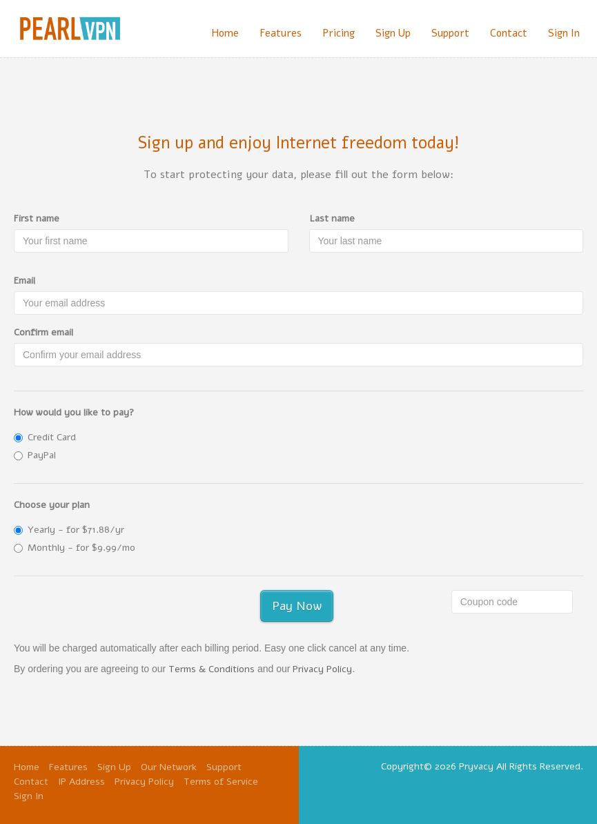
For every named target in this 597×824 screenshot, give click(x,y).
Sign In (564, 33)
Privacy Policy (322, 669)
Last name (332, 218)
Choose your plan (52, 504)
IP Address (81, 781)
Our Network (169, 767)
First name (36, 218)
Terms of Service (221, 781)
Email (24, 280)
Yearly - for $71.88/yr (69, 529)
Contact (508, 33)
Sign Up (393, 33)
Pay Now (297, 606)
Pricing (338, 33)
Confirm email (43, 332)
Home (225, 33)
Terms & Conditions (211, 669)
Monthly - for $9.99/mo (74, 547)
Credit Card (45, 437)
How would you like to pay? (74, 412)
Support (450, 33)
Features (281, 33)
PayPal (35, 455)
